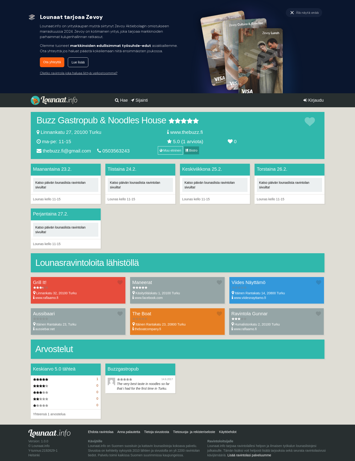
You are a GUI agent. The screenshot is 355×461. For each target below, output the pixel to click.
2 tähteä (175, 121)
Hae (121, 100)
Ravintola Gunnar (249, 313)
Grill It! (40, 282)
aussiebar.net (45, 329)
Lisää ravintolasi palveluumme (249, 455)
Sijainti (139, 100)
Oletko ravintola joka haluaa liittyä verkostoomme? (78, 73)
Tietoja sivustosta (156, 432)
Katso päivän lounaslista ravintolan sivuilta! (60, 185)
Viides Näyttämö (248, 282)
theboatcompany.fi (147, 329)
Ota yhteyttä (52, 62)
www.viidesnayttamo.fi (250, 298)
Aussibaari (44, 313)
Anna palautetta (128, 432)
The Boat (141, 313)
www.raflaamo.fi (46, 298)
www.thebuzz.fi (186, 132)
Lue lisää (78, 62)
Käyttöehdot (228, 432)
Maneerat (142, 282)
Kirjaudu (313, 100)
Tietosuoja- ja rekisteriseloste (194, 432)
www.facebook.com (148, 298)
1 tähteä (172, 121)
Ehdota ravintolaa (100, 432)
